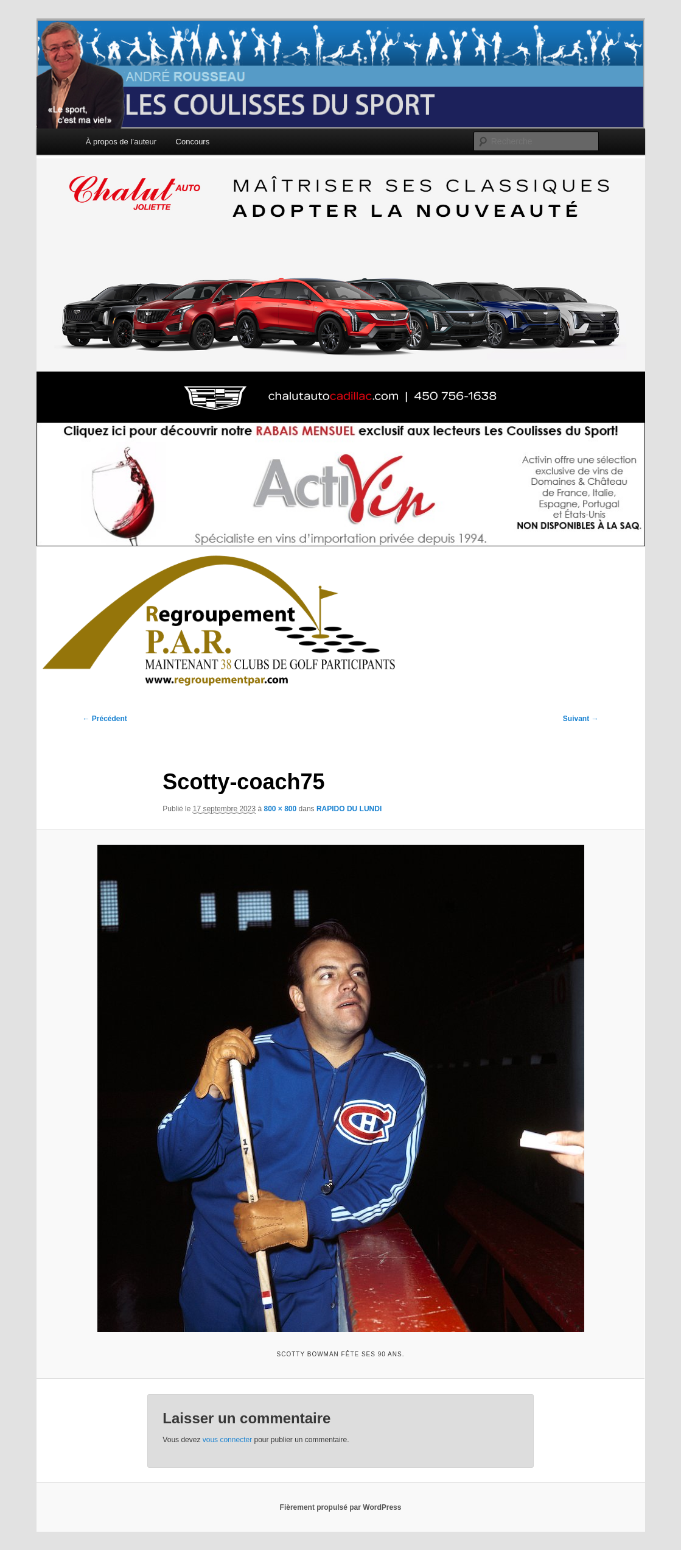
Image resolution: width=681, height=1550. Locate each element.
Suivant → (581, 718)
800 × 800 (280, 809)
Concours (193, 141)
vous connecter (227, 1440)
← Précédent (105, 718)
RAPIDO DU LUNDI (349, 809)
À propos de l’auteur (121, 141)
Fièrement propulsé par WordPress (341, 1507)
